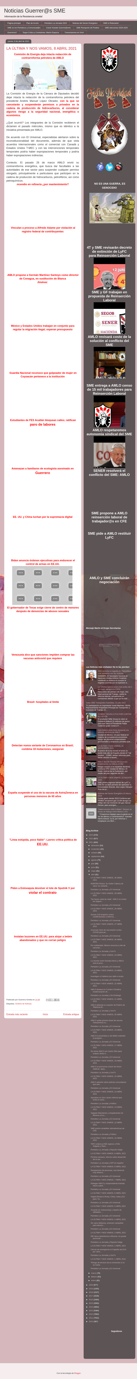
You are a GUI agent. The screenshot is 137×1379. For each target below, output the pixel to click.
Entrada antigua (71, 1014)
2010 (91, 1321)
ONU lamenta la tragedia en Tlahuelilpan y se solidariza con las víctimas (115, 672)
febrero (94, 1277)
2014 (91, 1307)
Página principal (14, 23)
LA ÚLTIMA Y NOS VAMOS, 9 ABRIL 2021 (108, 1153)
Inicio (45, 1014)
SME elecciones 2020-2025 (116, 28)
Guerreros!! (12, 32)
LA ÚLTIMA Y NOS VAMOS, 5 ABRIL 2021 (108, 1206)
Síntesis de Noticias (23, 1004)
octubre (94, 853)
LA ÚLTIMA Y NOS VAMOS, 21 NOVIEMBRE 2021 (111, 747)
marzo (94, 1273)
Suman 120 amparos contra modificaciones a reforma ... (103, 915)
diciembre (95, 845)
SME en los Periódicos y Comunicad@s (23, 28)
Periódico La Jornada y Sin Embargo (106, 995)
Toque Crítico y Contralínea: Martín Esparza (41, 32)
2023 (91, 835)
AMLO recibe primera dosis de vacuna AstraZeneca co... (106, 1021)
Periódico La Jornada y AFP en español (107, 1163)
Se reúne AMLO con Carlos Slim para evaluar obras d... (106, 1052)
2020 (91, 1285)
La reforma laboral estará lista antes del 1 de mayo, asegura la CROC (115, 688)
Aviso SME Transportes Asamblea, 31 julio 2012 (106, 703)
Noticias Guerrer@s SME (34, 11)
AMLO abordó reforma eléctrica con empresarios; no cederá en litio (112, 763)
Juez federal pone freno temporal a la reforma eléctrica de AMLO (113, 731)
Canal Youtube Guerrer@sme (58, 28)
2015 (91, 1303)
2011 (91, 1318)
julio (93, 864)
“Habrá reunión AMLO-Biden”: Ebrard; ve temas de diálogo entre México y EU (115, 810)
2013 (91, 1310)
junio (93, 867)
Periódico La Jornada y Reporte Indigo (107, 1150)
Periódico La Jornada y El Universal (105, 889)
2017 (91, 1296)
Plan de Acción (32, 23)
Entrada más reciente (17, 1014)
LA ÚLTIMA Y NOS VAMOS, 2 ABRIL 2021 (108, 1246)
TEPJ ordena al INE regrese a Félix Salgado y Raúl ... (105, 1145)
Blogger (77, 1373)
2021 (91, 842)
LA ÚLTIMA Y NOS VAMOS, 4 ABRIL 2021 (108, 1219)
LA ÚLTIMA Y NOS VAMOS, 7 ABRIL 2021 (108, 1180)
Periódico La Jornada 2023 (55, 23)
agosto (94, 860)
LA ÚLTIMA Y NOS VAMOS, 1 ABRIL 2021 (108, 1259)
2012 (91, 1314)
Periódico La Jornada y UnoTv (103, 951)
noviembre (95, 849)
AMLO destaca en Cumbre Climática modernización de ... (106, 990)
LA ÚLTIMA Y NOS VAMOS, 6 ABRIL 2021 (108, 1193)
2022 (91, 838)
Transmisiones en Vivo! (74, 32)
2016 (91, 1300)
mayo (93, 871)
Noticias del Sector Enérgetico (84, 23)
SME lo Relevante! (111, 23)
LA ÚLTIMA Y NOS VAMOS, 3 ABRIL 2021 (108, 1233)
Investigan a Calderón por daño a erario (107, 976)
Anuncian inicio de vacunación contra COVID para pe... (106, 931)
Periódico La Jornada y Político (103, 1103)
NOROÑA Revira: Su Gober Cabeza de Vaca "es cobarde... (107, 885)
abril (93, 874)
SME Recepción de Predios (87, 28)
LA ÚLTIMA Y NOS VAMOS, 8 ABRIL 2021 (108, 1166)
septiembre (96, 856)
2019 (91, 1289)
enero (93, 1280)
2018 (91, 1292)
